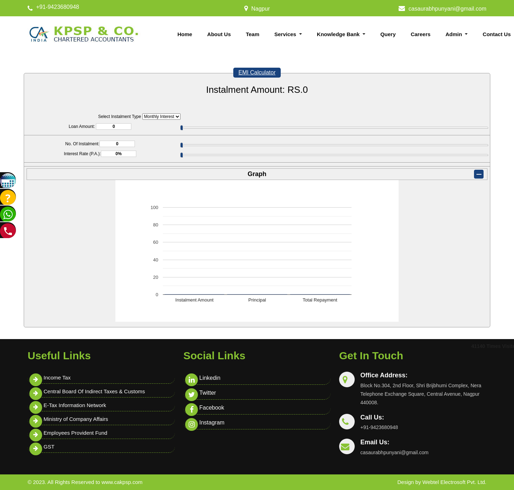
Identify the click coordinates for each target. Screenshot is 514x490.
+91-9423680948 (57, 7)
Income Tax (57, 377)
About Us (219, 34)
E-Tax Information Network (75, 405)
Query (387, 34)
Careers (420, 34)
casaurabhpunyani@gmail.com (447, 9)
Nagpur (260, 9)
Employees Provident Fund (75, 433)
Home (184, 34)
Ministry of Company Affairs (76, 419)
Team (252, 34)
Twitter (207, 393)
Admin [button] (455, 34)
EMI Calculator (257, 72)
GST (49, 447)
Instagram (211, 422)
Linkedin (210, 378)
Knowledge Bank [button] (339, 34)
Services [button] (286, 34)
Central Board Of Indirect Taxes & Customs (94, 391)
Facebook (211, 408)
